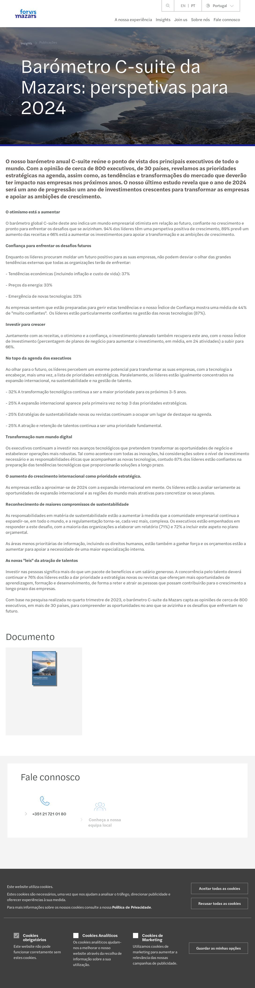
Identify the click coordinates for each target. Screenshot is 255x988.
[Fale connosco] (44, 817)
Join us (180, 19)
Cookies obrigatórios (34, 937)
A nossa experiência (133, 19)
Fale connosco (227, 19)
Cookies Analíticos (100, 935)
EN (183, 5)
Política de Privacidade (131, 907)
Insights (163, 19)
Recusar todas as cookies (219, 903)
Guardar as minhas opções (218, 948)
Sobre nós (200, 19)
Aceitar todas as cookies (219, 888)
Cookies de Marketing (152, 937)
